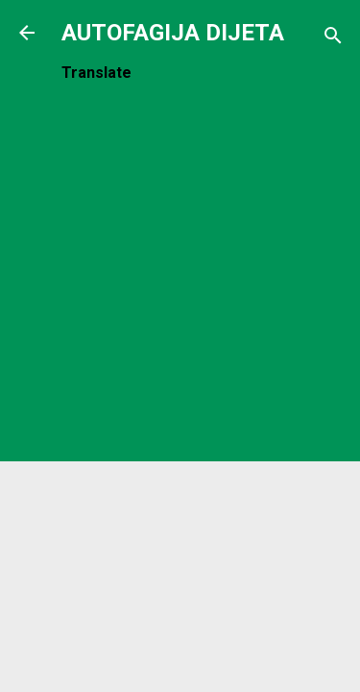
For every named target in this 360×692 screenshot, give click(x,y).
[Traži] (333, 39)
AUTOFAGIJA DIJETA (172, 32)
